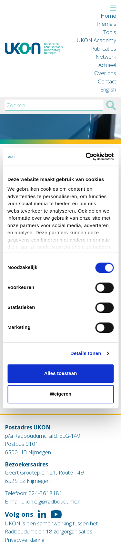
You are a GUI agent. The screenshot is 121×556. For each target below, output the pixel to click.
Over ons (105, 73)
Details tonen (85, 353)
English (108, 89)
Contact (107, 81)
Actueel (107, 65)
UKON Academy (96, 40)
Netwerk (106, 56)
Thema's (106, 23)
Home (108, 15)
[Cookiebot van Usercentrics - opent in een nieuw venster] (86, 156)
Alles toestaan (60, 373)
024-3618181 (45, 493)
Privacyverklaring (24, 539)
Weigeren (60, 394)
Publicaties (103, 48)
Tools (109, 32)
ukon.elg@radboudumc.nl (52, 501)
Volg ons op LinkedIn (42, 514)
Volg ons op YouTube (56, 514)
